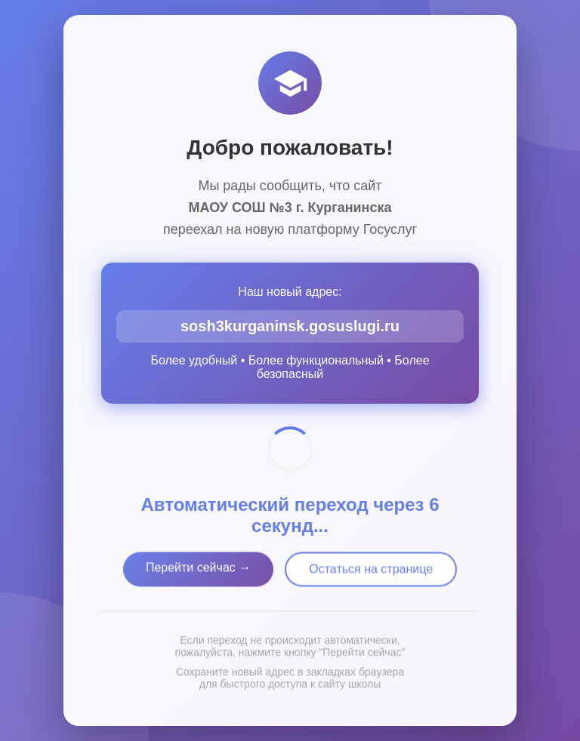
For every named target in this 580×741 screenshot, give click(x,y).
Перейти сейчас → (198, 570)
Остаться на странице (371, 571)
